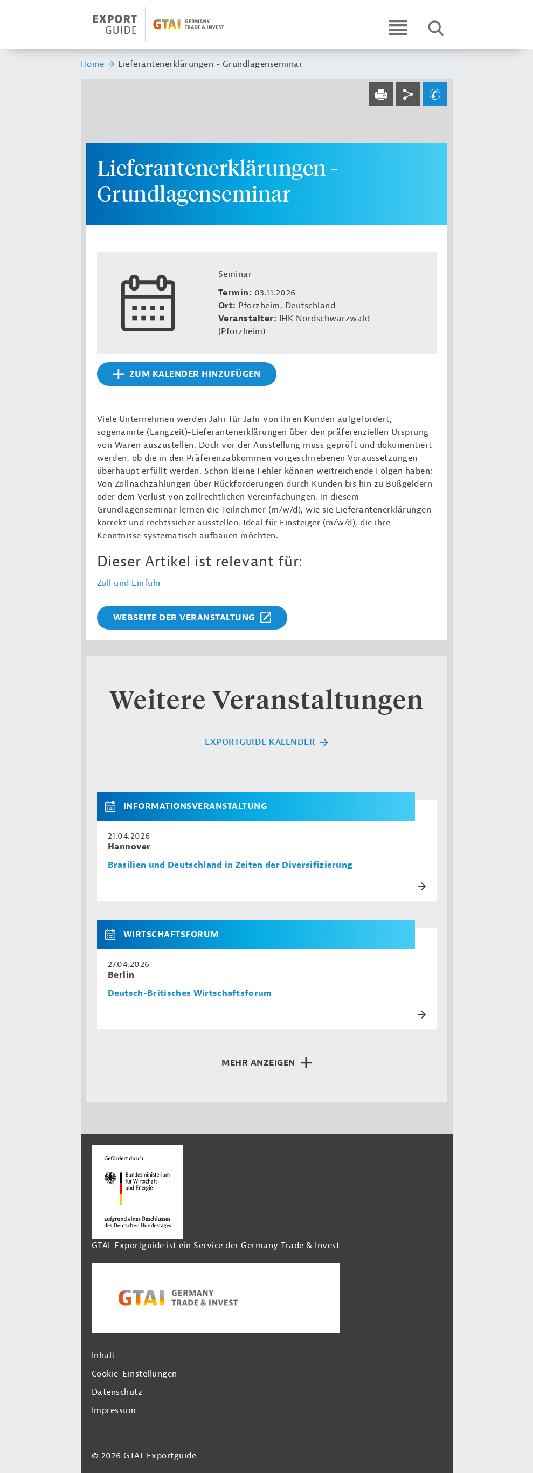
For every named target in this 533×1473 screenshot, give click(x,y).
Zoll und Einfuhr (129, 583)
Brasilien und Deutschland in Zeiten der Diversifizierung (230, 865)
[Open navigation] (398, 27)
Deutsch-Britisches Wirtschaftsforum (190, 993)
